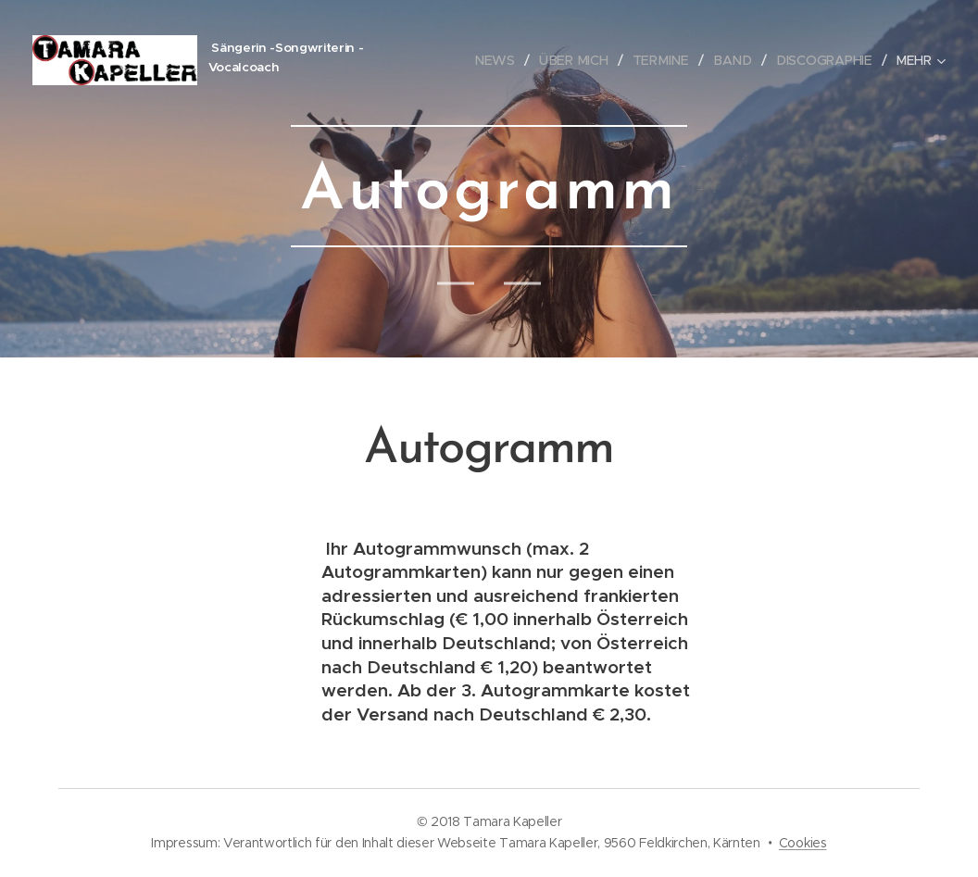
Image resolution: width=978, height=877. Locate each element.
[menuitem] (505, 60)
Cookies (803, 842)
